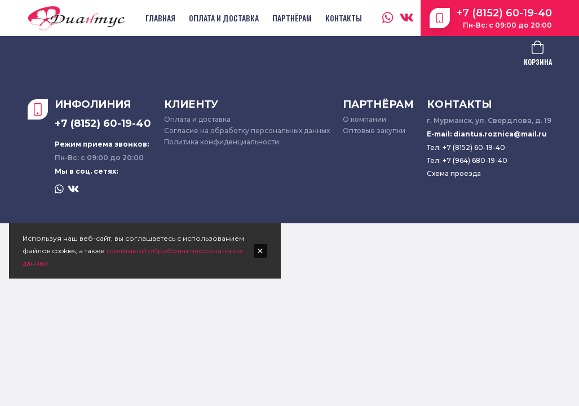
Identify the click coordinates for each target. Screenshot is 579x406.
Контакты (343, 18)
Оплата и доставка (224, 18)
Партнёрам (292, 18)
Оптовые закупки (374, 130)
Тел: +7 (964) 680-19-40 (467, 160)
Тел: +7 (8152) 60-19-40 (466, 147)
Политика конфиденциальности (221, 142)
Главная (160, 18)
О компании (364, 119)
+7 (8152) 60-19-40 (504, 13)
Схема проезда (454, 173)
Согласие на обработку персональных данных (247, 130)
